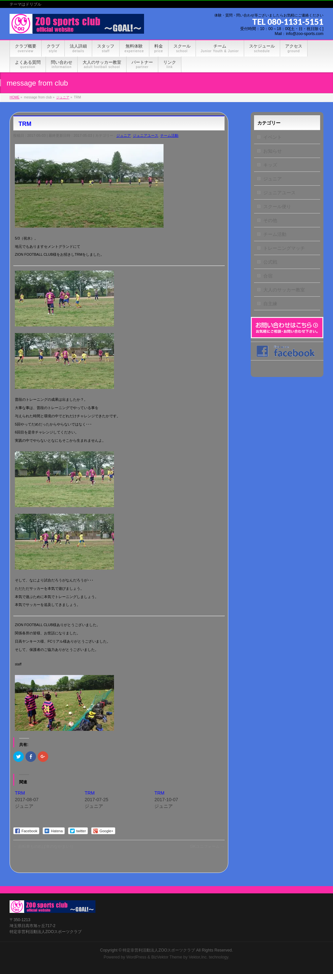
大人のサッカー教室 (284, 289)
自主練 (270, 303)
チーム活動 (169, 135)
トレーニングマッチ (284, 248)
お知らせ (272, 151)
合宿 (268, 276)
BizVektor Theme (166, 957)
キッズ (270, 165)
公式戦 (270, 262)
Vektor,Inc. (198, 957)
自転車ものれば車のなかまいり (43, 846)
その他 (270, 220)
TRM (20, 793)
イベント (272, 137)
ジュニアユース (145, 135)
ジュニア (123, 135)
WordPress (136, 957)
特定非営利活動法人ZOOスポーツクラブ (159, 950)
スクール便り (277, 206)
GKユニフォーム (207, 846)
